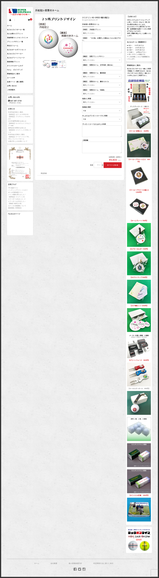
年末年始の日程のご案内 (16, 148)
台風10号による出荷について (17, 155)
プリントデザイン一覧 (17, 45)
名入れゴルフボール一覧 (18, 31)
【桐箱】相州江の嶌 (15, 217)
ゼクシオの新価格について (17, 219)
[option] (58, 38)
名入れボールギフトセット (19, 55)
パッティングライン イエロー (18, 204)
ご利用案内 (13, 103)
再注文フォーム (14, 50)
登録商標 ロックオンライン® (19, 40)
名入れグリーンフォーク (18, 64)
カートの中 (13, 88)
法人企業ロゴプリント (17, 35)
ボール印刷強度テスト (15, 206)
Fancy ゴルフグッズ (17, 79)
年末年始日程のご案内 (15, 126)
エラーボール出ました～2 (16, 212)
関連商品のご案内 (15, 84)
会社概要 (54, 563)
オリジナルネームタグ (17, 74)
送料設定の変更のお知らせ (17, 141)
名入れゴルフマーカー (17, 60)
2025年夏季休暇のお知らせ (17, 134)
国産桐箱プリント (15, 69)
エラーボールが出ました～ (17, 215)
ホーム (11, 26)
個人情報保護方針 (75, 563)
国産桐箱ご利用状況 (15, 221)
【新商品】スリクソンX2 (16, 210)
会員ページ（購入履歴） (18, 93)
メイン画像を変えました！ (17, 208)
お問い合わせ (14, 98)
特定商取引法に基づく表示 (103, 563)
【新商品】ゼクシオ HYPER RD (18, 128)
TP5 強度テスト (13, 201)
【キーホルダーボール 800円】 (139, 375)
